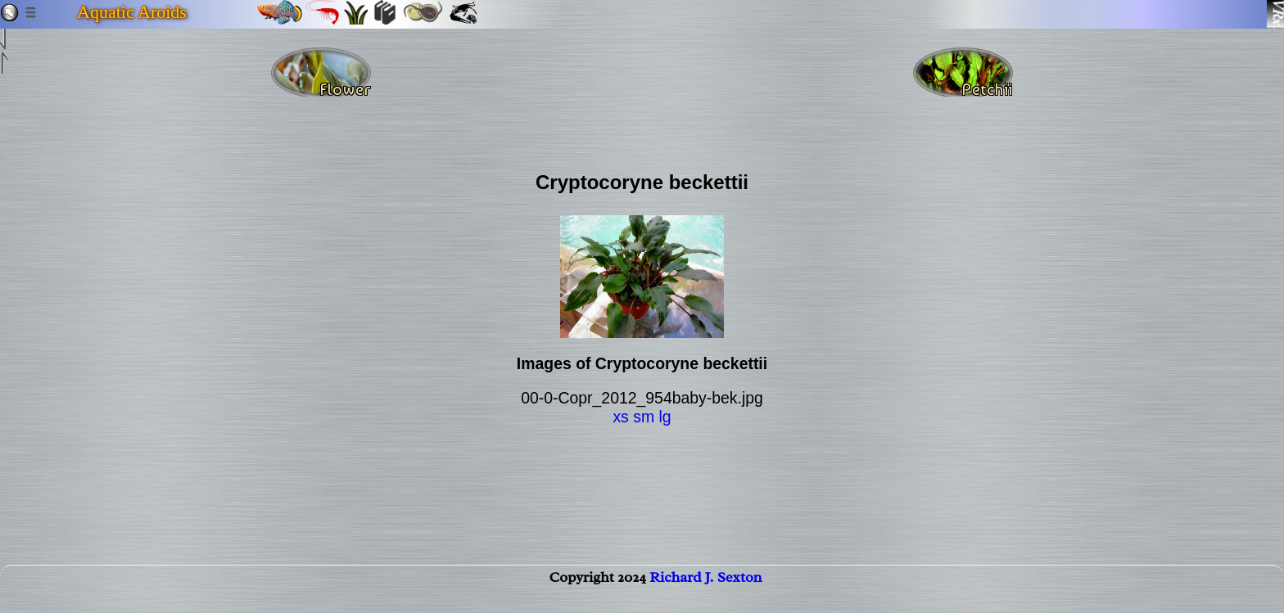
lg (664, 417)
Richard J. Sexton (705, 593)
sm (643, 417)
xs (620, 417)
